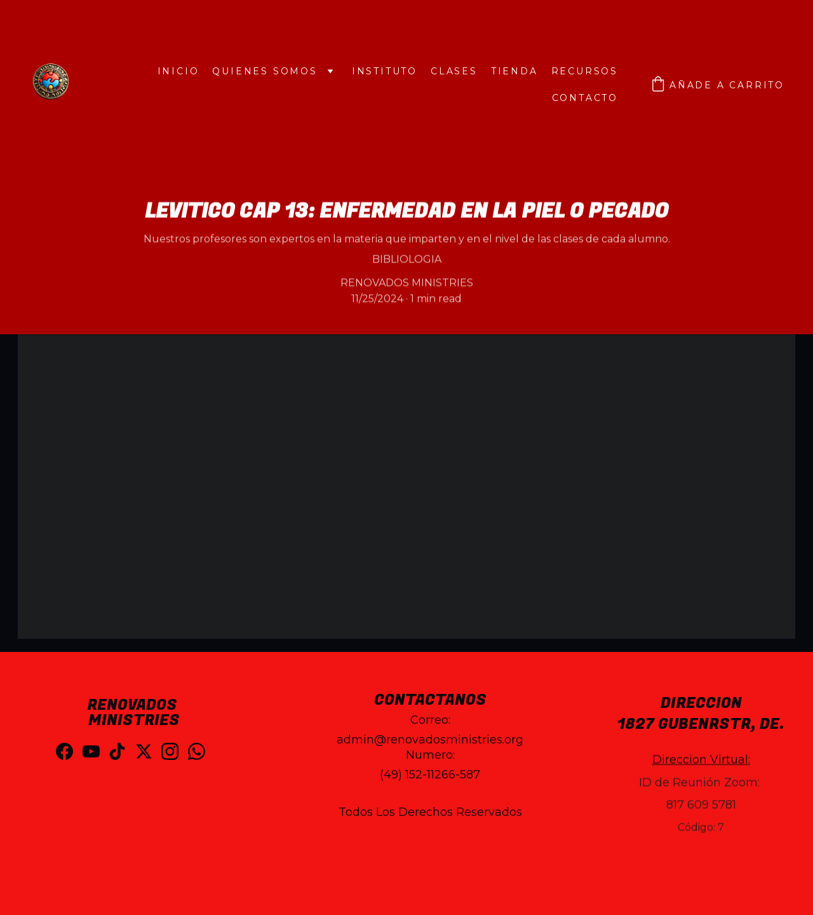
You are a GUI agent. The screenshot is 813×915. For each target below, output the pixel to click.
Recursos (584, 71)
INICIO (178, 71)
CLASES (454, 71)
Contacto (585, 98)
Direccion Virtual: (701, 768)
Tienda (514, 71)
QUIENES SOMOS (264, 71)
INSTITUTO (384, 71)
